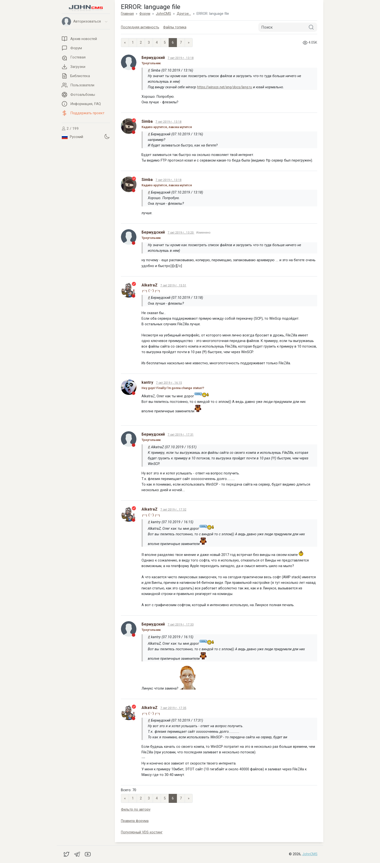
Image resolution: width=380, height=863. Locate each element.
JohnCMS (309, 854)
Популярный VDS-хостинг (142, 832)
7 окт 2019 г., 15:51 (173, 285)
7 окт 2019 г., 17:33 (181, 624)
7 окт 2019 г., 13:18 (181, 58)
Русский (72, 137)
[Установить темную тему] (107, 136)
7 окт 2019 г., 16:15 (169, 382)
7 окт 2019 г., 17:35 (173, 708)
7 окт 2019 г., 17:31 (181, 434)
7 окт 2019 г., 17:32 (173, 509)
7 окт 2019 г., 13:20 (181, 232)
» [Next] (189, 43)
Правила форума (135, 821)
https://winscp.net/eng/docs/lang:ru (224, 87)
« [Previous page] (125, 43)
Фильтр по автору (135, 809)
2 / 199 (70, 128)
